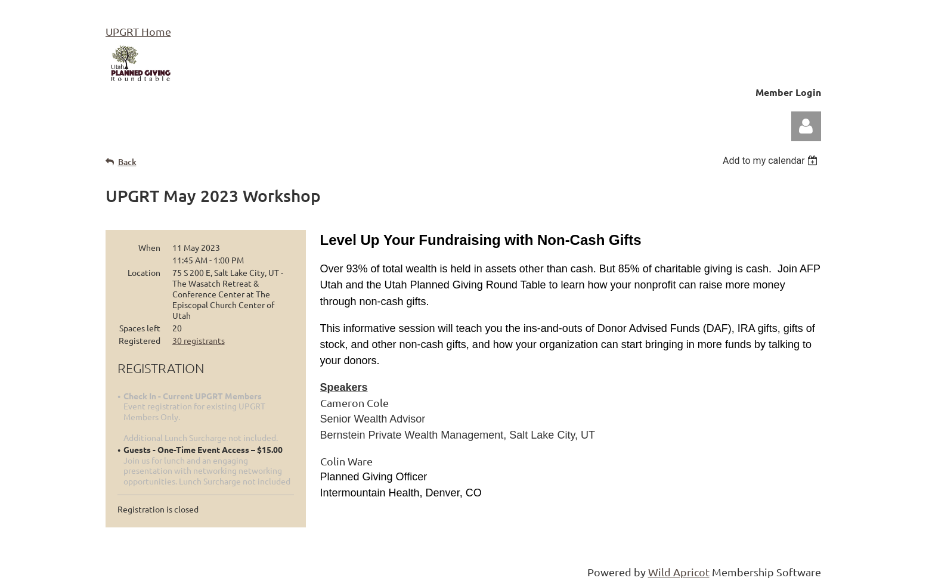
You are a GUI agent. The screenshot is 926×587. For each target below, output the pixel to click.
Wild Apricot (679, 572)
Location (144, 272)
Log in (806, 126)
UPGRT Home (138, 31)
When (149, 247)
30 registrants (198, 340)
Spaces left (139, 327)
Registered (139, 340)
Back (127, 161)
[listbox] (772, 160)
